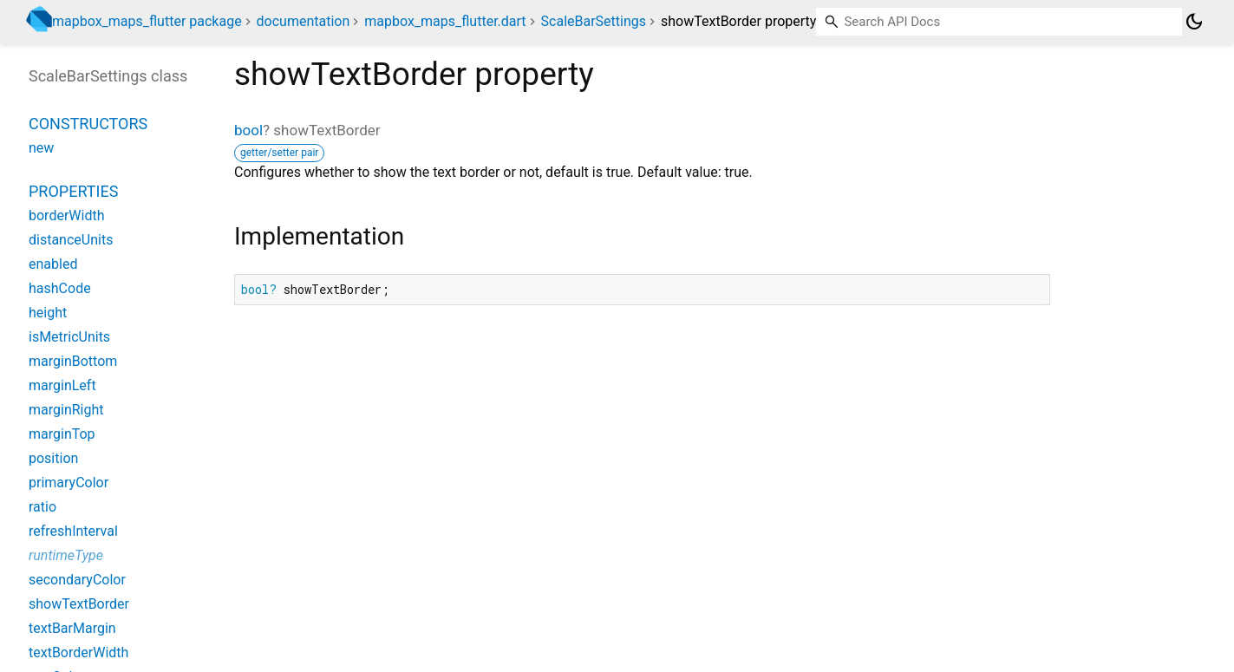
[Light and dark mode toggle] (1194, 22)
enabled (53, 264)
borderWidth (66, 215)
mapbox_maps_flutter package (147, 21)
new (41, 148)
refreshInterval (73, 531)
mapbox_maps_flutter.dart (445, 21)
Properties (73, 191)
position (53, 458)
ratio (42, 507)
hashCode (60, 288)
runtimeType (66, 555)
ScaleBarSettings (593, 21)
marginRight (66, 409)
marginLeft (62, 385)
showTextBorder (79, 604)
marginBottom (73, 361)
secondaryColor (77, 579)
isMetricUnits (69, 337)
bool (248, 130)
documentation (303, 21)
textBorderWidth (78, 652)
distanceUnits (71, 240)
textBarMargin (72, 628)
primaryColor (68, 482)
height (48, 312)
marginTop (62, 434)
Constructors (88, 123)
